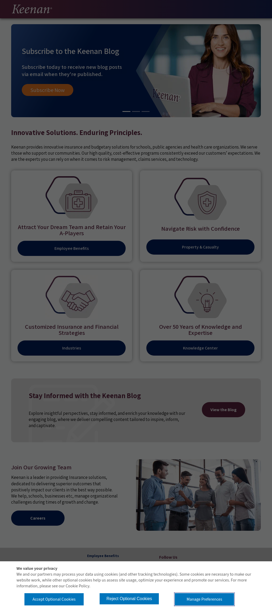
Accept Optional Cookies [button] (53, 599)
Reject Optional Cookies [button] (129, 598)
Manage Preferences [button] (204, 599)
